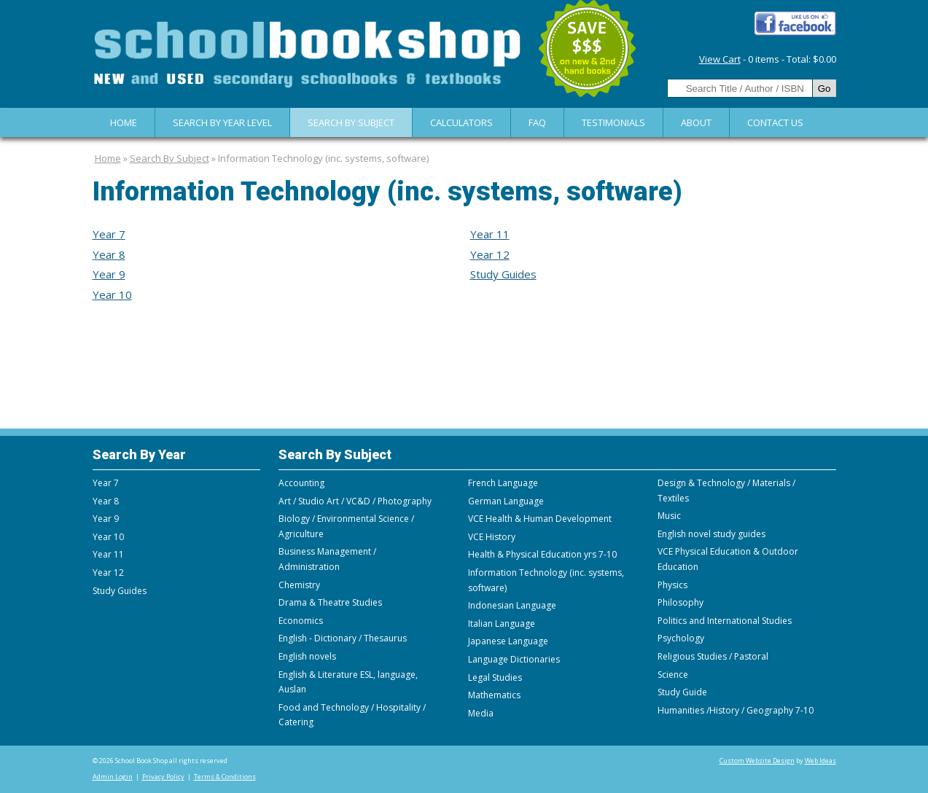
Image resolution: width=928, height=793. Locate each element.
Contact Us (775, 122)
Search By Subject (351, 122)
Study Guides (503, 274)
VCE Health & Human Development (540, 518)
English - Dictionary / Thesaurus (342, 638)
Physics (672, 585)
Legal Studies (495, 677)
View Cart (720, 59)
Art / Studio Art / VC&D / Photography (355, 501)
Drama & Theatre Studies (330, 602)
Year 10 (112, 294)
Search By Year (139, 454)
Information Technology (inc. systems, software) (323, 158)
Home (123, 122)
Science (673, 674)
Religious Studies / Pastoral (713, 656)
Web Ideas (820, 760)
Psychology (681, 638)
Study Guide (682, 692)
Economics (300, 620)
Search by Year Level (222, 122)
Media (481, 713)
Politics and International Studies (725, 620)
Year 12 (490, 254)
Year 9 (109, 274)
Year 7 (109, 234)
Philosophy (680, 602)
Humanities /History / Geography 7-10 (736, 710)
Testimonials (613, 122)
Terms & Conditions (225, 776)
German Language (506, 501)
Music (669, 515)
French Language (503, 483)
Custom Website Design (757, 760)
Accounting (301, 483)
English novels (307, 656)
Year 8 (109, 254)
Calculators (461, 122)
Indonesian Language (512, 605)
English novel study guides (711, 534)
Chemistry (299, 585)
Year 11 (490, 234)
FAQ (537, 122)
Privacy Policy (163, 776)
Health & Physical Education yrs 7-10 (542, 554)
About (696, 122)
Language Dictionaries (514, 659)
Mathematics (494, 695)
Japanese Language (508, 641)
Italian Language (501, 623)
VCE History (491, 537)
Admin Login (113, 776)
